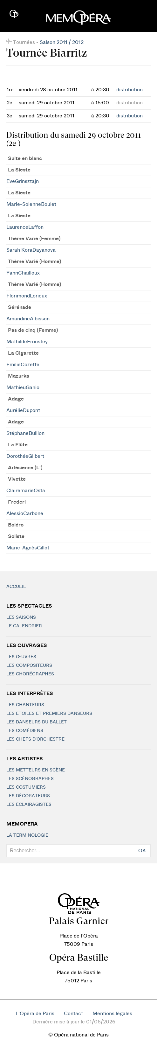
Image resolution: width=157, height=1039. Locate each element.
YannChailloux (23, 272)
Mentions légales (112, 1013)
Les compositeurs (29, 665)
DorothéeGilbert (25, 456)
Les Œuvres (21, 657)
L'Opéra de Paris (35, 1013)
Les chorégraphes (30, 674)
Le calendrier (24, 626)
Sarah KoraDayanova (31, 250)
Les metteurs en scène (35, 770)
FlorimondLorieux (26, 295)
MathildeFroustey (27, 341)
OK (142, 850)
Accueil (16, 586)
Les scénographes (30, 779)
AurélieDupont (23, 410)
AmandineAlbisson (28, 318)
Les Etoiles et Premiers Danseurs (49, 713)
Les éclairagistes (28, 804)
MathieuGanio (22, 387)
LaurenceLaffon (25, 227)
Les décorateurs (28, 796)
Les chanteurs (25, 705)
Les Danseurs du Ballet (36, 722)
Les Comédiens (24, 731)
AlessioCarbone (24, 513)
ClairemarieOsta (25, 490)
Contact (73, 1013)
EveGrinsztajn (22, 181)
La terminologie (27, 835)
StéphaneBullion (25, 433)
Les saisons (21, 617)
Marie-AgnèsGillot (27, 547)
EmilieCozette (22, 364)
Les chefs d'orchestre (35, 739)
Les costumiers (26, 787)
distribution (129, 89)
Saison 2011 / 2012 (62, 42)
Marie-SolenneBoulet (31, 204)
